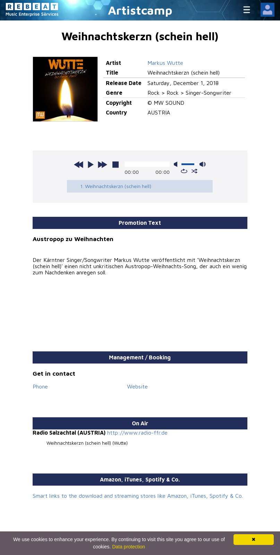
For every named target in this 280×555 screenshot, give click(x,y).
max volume (203, 164)
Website (137, 386)
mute (177, 164)
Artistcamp (140, 10)
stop (115, 164)
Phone (40, 386)
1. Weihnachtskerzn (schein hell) (115, 186)
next (102, 164)
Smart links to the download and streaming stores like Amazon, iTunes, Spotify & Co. (138, 496)
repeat (184, 171)
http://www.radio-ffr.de (137, 432)
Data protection (128, 546)
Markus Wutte (165, 63)
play (90, 164)
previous (79, 164)
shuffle (194, 171)
